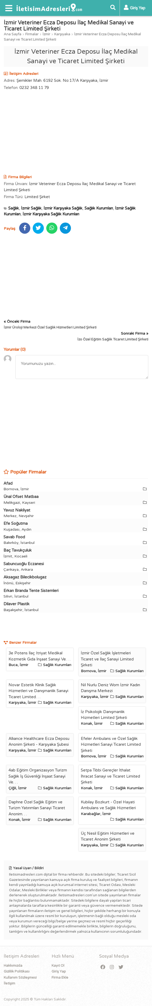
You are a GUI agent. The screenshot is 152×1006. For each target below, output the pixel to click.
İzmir (46, 34)
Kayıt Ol (58, 966)
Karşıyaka (62, 34)
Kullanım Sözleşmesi (20, 977)
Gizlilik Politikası (16, 971)
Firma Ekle (60, 977)
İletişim (9, 983)
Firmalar (32, 34)
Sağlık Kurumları (99, 208)
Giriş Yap (59, 971)
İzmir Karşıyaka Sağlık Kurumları (51, 214)
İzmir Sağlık (31, 208)
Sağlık (13, 208)
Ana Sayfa (12, 34)
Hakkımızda (13, 966)
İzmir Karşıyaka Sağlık (63, 208)
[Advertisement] (76, 133)
